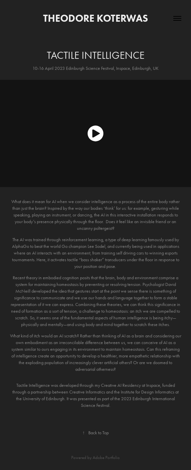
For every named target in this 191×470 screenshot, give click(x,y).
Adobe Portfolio (106, 457)
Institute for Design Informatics (147, 392)
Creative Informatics (87, 392)
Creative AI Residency (121, 385)
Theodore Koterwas (95, 18)
